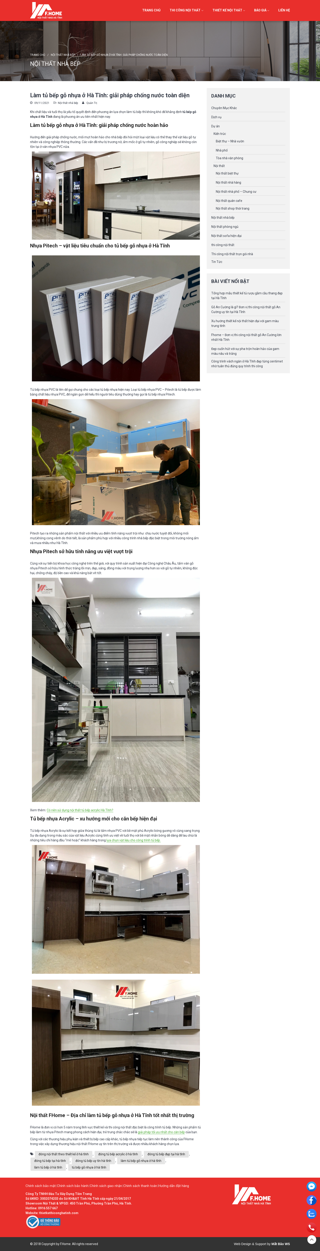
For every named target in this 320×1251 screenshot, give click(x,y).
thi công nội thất (222, 245)
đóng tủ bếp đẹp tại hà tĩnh (166, 1154)
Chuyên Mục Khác (224, 108)
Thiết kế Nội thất (227, 10)
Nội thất (219, 166)
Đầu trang (311, 1239)
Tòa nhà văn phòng (229, 158)
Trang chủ (151, 10)
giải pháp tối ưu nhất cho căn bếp (161, 1132)
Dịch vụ (216, 117)
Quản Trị (91, 103)
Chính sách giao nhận (106, 1186)
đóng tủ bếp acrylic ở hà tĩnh (118, 1154)
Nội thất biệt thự (227, 173)
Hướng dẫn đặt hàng (173, 1186)
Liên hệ (284, 10)
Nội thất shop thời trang (232, 208)
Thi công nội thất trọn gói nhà (232, 254)
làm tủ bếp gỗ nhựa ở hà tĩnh (141, 1161)
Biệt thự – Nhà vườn (230, 141)
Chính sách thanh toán (140, 1186)
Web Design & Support (250, 1244)
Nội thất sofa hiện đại (226, 236)
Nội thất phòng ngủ (224, 227)
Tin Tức (216, 262)
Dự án (215, 126)
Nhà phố (222, 150)
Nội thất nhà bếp (63, 55)
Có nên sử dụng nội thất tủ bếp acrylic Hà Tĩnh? (80, 810)
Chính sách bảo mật (41, 1186)
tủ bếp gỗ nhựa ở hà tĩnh (89, 1167)
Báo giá (260, 10)
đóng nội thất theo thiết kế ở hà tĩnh (64, 1154)
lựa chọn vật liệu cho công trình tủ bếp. (133, 840)
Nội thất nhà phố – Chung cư (236, 191)
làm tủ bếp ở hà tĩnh (48, 1167)
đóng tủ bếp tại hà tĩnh (50, 1161)
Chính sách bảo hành (72, 1186)
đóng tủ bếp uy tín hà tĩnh (93, 1161)
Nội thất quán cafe (229, 201)
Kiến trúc (220, 134)
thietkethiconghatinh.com (58, 1213)
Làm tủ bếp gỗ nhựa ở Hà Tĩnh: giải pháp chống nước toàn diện (124, 55)
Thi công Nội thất (185, 10)
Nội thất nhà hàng (228, 182)
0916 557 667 (48, 1208)
